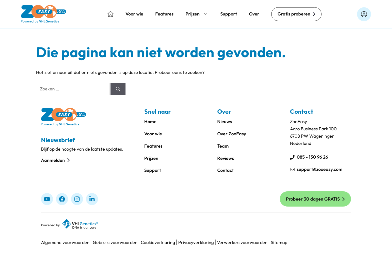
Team (223, 146)
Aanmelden (53, 160)
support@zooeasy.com (319, 169)
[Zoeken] (118, 89)
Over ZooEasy (231, 134)
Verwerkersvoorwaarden (242, 242)
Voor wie (134, 14)
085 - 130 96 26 (312, 157)
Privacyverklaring (196, 242)
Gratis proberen (294, 14)
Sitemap (279, 242)
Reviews (225, 158)
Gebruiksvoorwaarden (115, 242)
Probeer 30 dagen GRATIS (313, 199)
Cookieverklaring (158, 242)
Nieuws (224, 121)
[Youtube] (47, 199)
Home (150, 121)
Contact (225, 170)
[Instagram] (77, 199)
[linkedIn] (92, 199)
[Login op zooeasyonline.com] (364, 14)
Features (164, 14)
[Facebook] (62, 199)
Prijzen (197, 14)
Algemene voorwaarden (65, 242)
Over (254, 14)
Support (228, 14)
